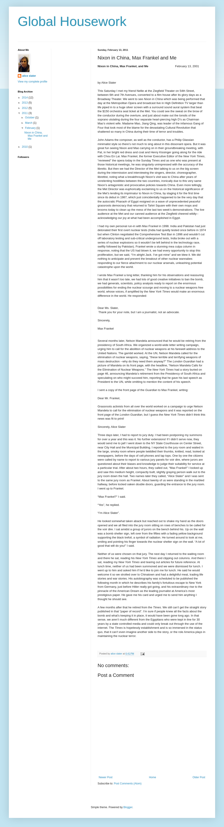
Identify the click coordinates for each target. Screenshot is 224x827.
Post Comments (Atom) (127, 783)
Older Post (199, 777)
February (30, 128)
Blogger (127, 807)
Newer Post (105, 777)
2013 (25, 102)
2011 (25, 113)
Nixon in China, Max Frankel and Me (35, 136)
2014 (25, 97)
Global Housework (72, 21)
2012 (25, 108)
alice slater (29, 75)
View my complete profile (32, 81)
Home (152, 777)
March (29, 122)
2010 (25, 146)
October (30, 117)
